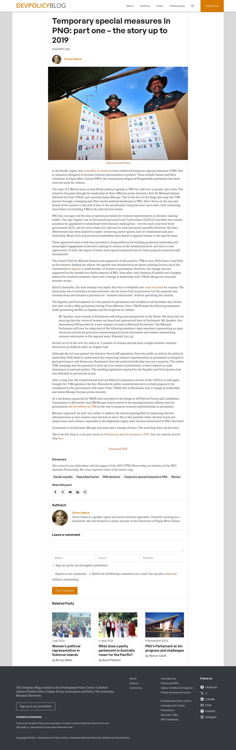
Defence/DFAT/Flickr (118, 163)
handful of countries (99, 171)
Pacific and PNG (169, 683)
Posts (160, 5)
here (60, 438)
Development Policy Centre (176, 700)
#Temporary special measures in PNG (127, 434)
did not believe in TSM (82, 406)
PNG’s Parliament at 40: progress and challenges (164, 648)
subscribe (170, 574)
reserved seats (154, 287)
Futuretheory (122, 737)
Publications (177, 5)
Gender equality (63, 476)
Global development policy (176, 692)
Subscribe (212, 6)
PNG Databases (170, 719)
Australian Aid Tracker (173, 705)
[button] (192, 6)
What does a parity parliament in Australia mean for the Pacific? (117, 650)
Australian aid (168, 678)
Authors (145, 5)
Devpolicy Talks (169, 714)
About (130, 5)
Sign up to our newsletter (36, 706)
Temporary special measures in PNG (145, 476)
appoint (76, 269)
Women (175, 476)
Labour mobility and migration (177, 687)
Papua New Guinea (88, 476)
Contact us (136, 687)
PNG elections (111, 476)
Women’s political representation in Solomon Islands (66, 650)
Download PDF (118, 449)
